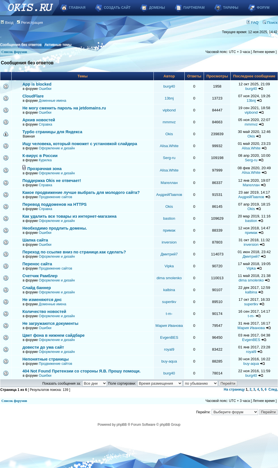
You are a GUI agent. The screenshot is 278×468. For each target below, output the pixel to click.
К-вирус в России (40, 155)
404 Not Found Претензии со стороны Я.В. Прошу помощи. (81, 371)
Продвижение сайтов (55, 197)
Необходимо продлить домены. (54, 228)
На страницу (234, 389)
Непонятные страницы (45, 359)
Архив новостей (38, 120)
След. (273, 389)
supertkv (169, 302)
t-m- (169, 314)
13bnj (169, 98)
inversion (169, 242)
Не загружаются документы (50, 323)
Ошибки (45, 89)
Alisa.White (169, 146)
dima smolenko (169, 278)
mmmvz (169, 122)
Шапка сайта (35, 240)
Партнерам (194, 8)
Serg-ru (169, 158)
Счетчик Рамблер (40, 276)
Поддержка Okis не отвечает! (51, 180)
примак (169, 230)
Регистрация (30, 22)
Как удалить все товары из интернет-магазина (69, 216)
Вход (7, 22)
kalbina (169, 290)
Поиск (270, 22)
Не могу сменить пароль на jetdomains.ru (64, 108)
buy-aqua (169, 361)
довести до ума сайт (43, 347)
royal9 (169, 349)
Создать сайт (117, 8)
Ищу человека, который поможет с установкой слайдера (79, 143)
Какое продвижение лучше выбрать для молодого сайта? (81, 192)
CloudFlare (33, 96)
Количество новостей (44, 311)
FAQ (252, 22)
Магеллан (169, 183)
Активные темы (58, 45)
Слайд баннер (36, 287)
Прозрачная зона (44, 168)
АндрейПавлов (169, 194)
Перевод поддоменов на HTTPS (54, 204)
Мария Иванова (169, 325)
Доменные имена (52, 101)
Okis (169, 134)
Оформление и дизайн (57, 148)
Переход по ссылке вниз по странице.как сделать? (74, 252)
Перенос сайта (37, 264)
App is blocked (36, 84)
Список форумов (14, 52)
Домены (157, 8)
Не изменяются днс (42, 299)
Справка (45, 124)
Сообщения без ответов (20, 45)
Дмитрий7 (169, 254)
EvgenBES (169, 337)
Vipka (169, 266)
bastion (169, 218)
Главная (77, 8)
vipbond (169, 110)
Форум (263, 8)
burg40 (169, 86)
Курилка (45, 160)
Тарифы (230, 8)
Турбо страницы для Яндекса (52, 132)
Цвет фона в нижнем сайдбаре (53, 335)
